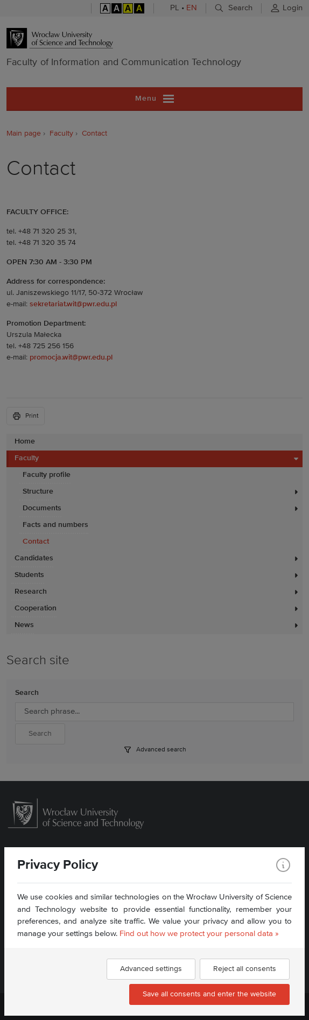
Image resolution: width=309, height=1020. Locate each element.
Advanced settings (151, 969)
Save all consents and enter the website (209, 994)
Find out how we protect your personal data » (199, 934)
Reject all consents (244, 969)
